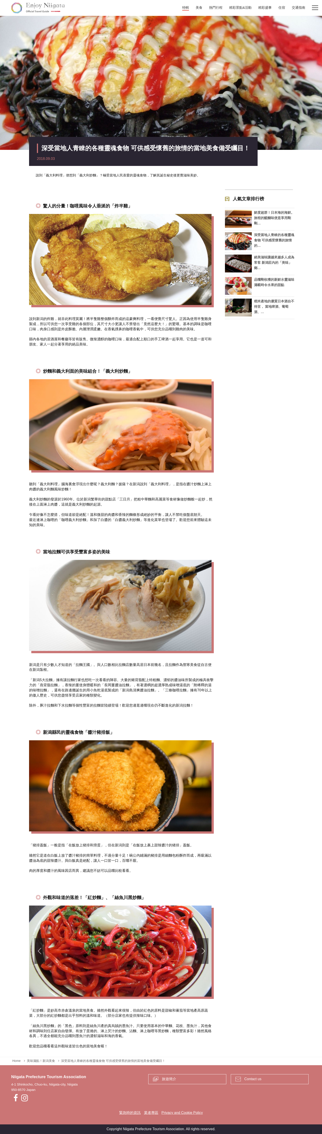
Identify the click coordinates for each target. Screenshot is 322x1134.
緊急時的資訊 (130, 1113)
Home (16, 1061)
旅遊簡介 (169, 1079)
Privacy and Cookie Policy (182, 1113)
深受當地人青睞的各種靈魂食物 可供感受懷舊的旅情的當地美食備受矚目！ (113, 1061)
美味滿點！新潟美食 (41, 1061)
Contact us (252, 1079)
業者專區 (151, 1113)
